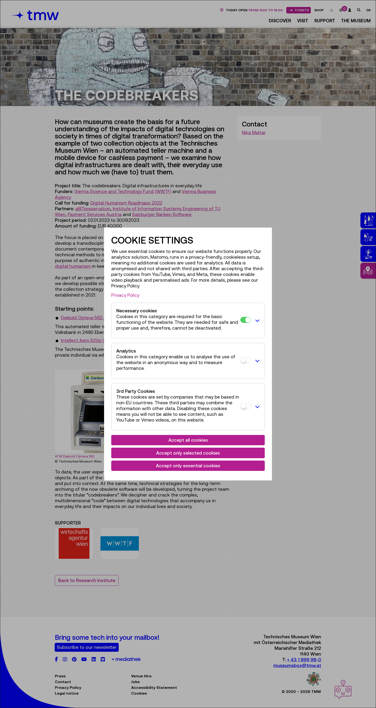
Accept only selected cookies (188, 453)
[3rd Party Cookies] (245, 406)
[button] (256, 320)
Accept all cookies (188, 440)
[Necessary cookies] (245, 320)
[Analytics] (245, 360)
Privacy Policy (125, 295)
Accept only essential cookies (188, 465)
